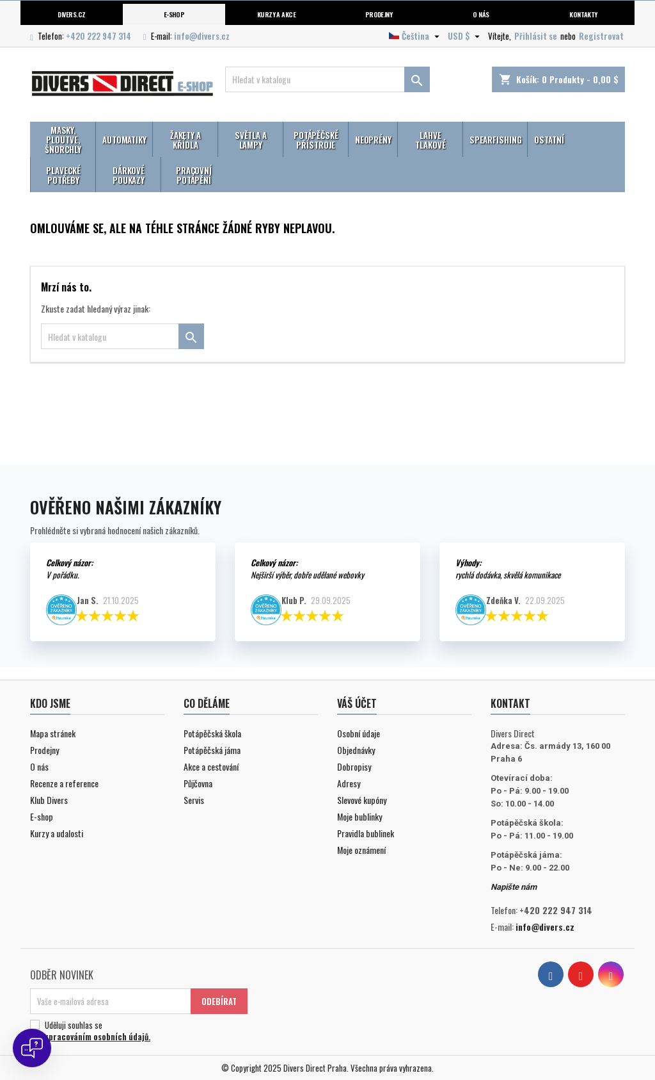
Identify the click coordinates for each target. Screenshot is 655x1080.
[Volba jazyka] (416, 36)
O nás (481, 14)
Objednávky (356, 750)
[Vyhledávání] (327, 79)
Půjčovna (198, 783)
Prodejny (379, 14)
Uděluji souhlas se (137, 1030)
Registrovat (601, 35)
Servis (194, 799)
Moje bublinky (359, 816)
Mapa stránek (52, 733)
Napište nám (514, 887)
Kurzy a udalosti (56, 833)
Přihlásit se (535, 35)
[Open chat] (32, 1048)
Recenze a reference (64, 783)
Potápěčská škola (212, 733)
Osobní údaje (358, 733)
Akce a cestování (211, 766)
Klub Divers (49, 799)
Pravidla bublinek (365, 833)
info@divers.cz (202, 35)
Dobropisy (354, 766)
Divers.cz (71, 14)
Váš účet (357, 703)
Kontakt (510, 703)
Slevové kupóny (361, 799)
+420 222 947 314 (98, 35)
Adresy (348, 783)
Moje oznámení (361, 849)
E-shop (174, 14)
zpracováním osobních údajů (96, 1036)
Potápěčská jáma (212, 750)
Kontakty (583, 14)
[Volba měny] (465, 36)
